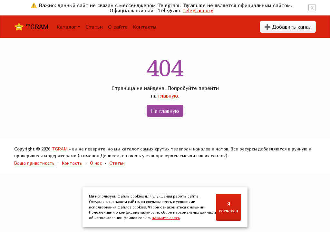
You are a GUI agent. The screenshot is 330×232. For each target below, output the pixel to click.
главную (168, 95)
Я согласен (228, 207)
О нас (96, 163)
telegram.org (198, 10)
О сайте (118, 27)
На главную (165, 111)
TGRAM (31, 27)
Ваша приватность (34, 163)
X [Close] (312, 8)
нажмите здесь (166, 218)
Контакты (144, 27)
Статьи (94, 27)
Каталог (66, 27)
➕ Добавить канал (288, 27)
